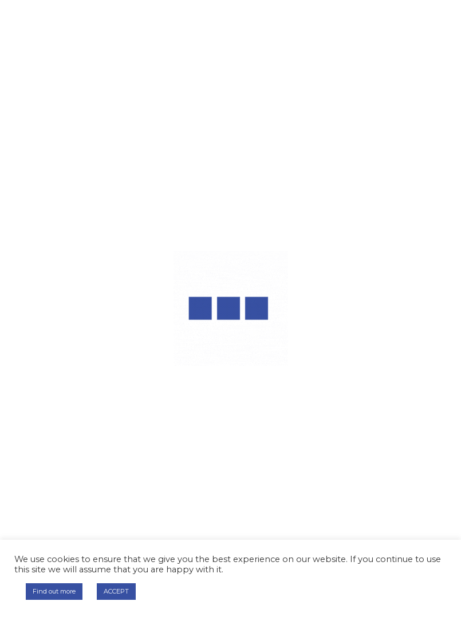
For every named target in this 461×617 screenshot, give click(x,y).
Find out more (54, 591)
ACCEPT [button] (116, 591)
